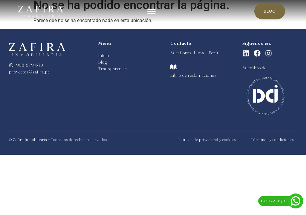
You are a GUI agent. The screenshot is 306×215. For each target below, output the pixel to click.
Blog (102, 62)
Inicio (103, 55)
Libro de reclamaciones (193, 75)
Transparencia (112, 68)
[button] (151, 11)
